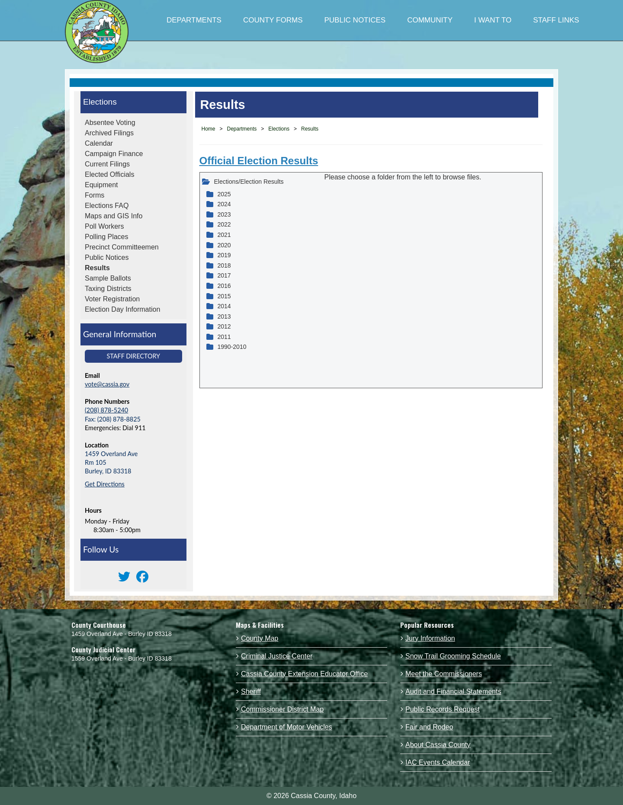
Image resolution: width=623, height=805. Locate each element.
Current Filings (107, 164)
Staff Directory (133, 356)
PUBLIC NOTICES (354, 20)
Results (97, 268)
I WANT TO (492, 20)
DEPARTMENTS (194, 20)
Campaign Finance (114, 153)
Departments (242, 129)
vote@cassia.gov (107, 384)
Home (208, 129)
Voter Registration (112, 299)
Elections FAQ (106, 205)
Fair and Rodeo (429, 727)
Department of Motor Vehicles (286, 727)
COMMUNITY (430, 20)
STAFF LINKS (556, 20)
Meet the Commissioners (443, 673)
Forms (94, 195)
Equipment (101, 184)
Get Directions (105, 484)
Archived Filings (109, 133)
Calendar (99, 143)
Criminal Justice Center (276, 656)
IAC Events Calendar (437, 762)
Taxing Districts (108, 288)
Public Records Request (442, 709)
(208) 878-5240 (106, 410)
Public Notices (106, 257)
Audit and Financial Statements (453, 691)
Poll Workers (104, 226)
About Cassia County (437, 744)
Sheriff (251, 691)
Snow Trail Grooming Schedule (453, 656)
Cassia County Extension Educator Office (304, 673)
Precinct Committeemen (122, 247)
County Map (259, 638)
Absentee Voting (110, 122)
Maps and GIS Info (113, 216)
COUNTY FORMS (273, 20)
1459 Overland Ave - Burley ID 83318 (121, 633)
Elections (100, 101)
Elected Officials (109, 174)
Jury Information (430, 638)
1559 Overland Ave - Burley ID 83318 (121, 658)
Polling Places (106, 236)
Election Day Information (122, 309)
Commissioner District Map (282, 709)
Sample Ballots (108, 278)
